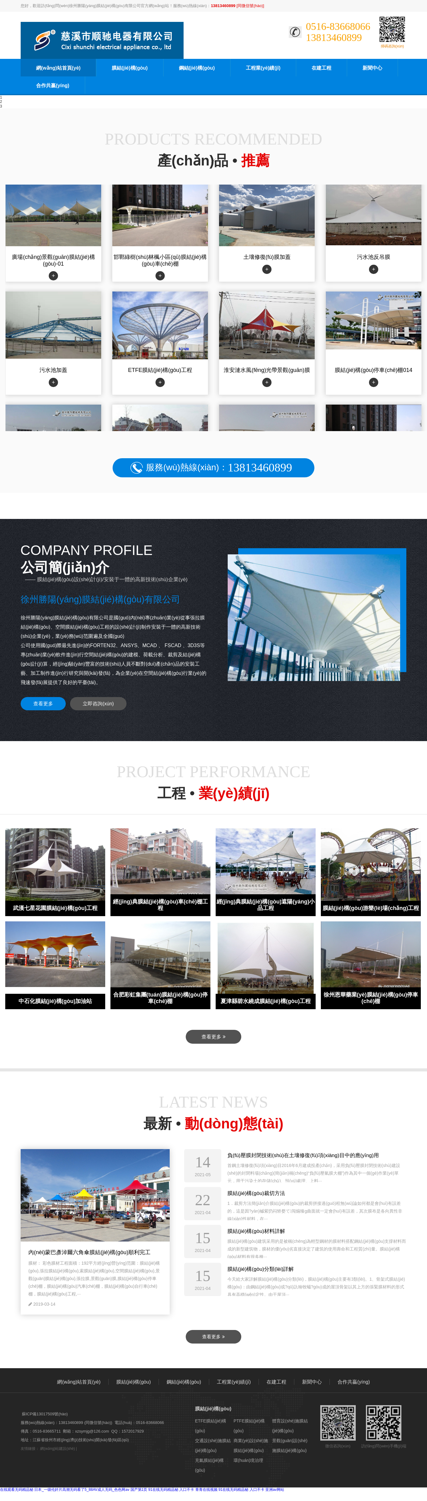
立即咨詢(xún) (98, 703)
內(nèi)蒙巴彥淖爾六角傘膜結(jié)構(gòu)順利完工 (89, 1252)
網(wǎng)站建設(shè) (57, 1448)
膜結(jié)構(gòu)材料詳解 (256, 1231)
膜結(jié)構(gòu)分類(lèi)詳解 (260, 1269)
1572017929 (133, 1431)
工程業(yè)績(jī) (263, 68)
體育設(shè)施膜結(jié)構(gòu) (290, 1425)
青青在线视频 (206, 1489)
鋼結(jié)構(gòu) (197, 68)
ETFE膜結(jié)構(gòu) (210, 1425)
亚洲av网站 (274, 1489)
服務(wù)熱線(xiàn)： (219, 468)
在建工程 (321, 68)
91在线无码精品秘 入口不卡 (171, 1489)
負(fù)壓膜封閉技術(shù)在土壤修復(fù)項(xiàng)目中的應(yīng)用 (303, 1155)
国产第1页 (139, 1489)
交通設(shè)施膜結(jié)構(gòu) (213, 1445)
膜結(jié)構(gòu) (129, 68)
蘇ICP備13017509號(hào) (45, 1414)
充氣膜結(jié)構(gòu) (209, 1465)
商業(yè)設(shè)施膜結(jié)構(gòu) (251, 1445)
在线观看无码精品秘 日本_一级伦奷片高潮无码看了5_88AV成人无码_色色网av (64, 1489)
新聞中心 (372, 68)
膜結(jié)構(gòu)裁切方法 (256, 1193)
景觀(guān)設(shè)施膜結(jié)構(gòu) (289, 1445)
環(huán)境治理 (248, 1460)
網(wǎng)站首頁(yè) (58, 68)
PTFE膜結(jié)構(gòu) (249, 1425)
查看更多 (43, 703)
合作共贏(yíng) (52, 85)
